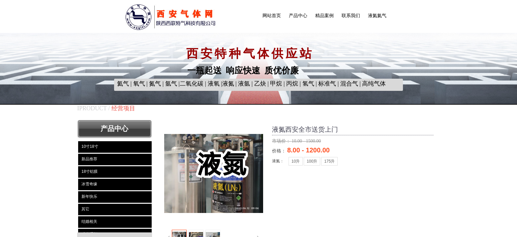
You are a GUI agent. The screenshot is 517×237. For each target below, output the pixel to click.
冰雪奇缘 (89, 184)
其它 (85, 209)
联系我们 (351, 15)
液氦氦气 (377, 15)
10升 (295, 161)
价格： (279, 150)
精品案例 (324, 15)
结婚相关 (89, 221)
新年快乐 (89, 196)
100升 (312, 161)
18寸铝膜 (89, 171)
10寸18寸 (89, 146)
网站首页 (271, 15)
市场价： (282, 141)
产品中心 (298, 15)
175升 (329, 161)
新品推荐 (89, 159)
